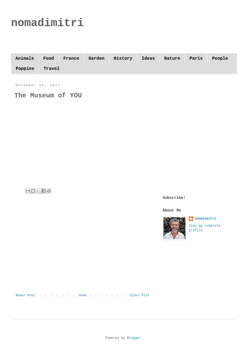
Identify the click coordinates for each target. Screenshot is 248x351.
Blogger (134, 338)
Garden (96, 58)
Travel (52, 68)
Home (83, 295)
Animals (24, 58)
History (123, 58)
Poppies (25, 68)
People (220, 58)
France (71, 58)
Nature (172, 58)
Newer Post (26, 295)
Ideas (148, 58)
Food (48, 58)
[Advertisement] (82, 248)
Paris (196, 58)
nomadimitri (47, 23)
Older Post (140, 295)
